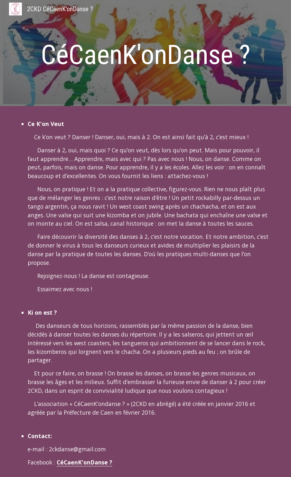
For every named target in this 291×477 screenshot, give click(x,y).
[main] (145, 54)
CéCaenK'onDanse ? (84, 462)
